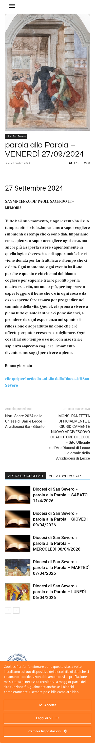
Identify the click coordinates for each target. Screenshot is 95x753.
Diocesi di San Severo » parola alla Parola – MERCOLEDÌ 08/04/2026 (56, 543)
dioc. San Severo (16, 136)
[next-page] (16, 610)
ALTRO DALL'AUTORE (66, 476)
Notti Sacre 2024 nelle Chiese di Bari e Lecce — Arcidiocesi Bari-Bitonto (25, 421)
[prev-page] (8, 610)
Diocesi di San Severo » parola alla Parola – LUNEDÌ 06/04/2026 (59, 591)
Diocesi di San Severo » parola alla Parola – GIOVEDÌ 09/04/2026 (60, 519)
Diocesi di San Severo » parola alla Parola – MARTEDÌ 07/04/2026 (61, 567)
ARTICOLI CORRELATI (25, 476)
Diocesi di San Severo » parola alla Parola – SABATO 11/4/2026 (60, 495)
